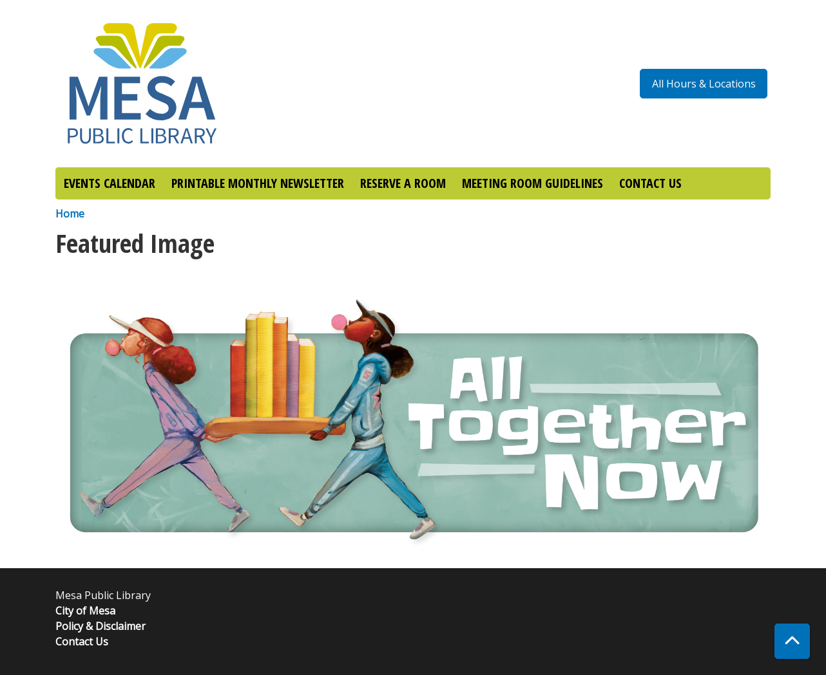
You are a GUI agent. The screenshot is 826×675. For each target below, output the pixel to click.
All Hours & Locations (704, 84)
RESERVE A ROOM (403, 183)
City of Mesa (85, 611)
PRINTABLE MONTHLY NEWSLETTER (257, 183)
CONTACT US (650, 183)
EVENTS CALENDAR (109, 183)
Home (69, 214)
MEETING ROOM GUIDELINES (532, 183)
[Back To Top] (792, 641)
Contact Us (81, 641)
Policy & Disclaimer (100, 626)
